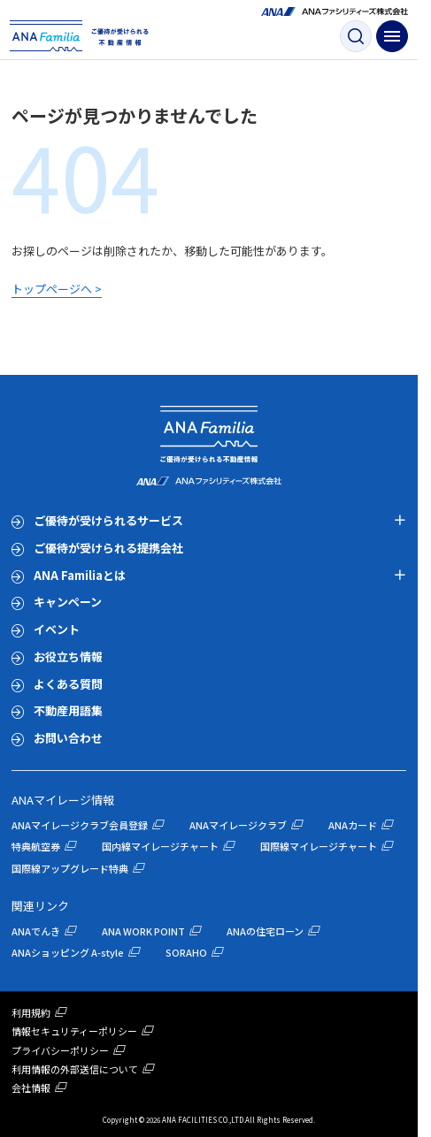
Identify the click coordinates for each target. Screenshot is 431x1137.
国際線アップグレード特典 (70, 868)
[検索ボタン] (356, 36)
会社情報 (31, 1087)
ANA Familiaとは (80, 575)
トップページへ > (57, 288)
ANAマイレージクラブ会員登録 (80, 825)
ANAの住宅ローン (265, 931)
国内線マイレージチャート (160, 846)
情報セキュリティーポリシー (74, 1031)
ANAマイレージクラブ (238, 825)
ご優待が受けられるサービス (108, 520)
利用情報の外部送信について (75, 1069)
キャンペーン (68, 601)
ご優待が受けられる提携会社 (108, 547)
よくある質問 (68, 683)
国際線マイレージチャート (318, 846)
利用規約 (31, 1012)
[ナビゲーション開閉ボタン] (392, 36)
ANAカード (352, 825)
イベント (57, 629)
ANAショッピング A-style (68, 952)
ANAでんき (36, 931)
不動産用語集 (68, 710)
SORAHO (186, 952)
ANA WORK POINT (143, 931)
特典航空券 (36, 846)
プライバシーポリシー (60, 1050)
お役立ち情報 (68, 656)
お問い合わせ (68, 737)
